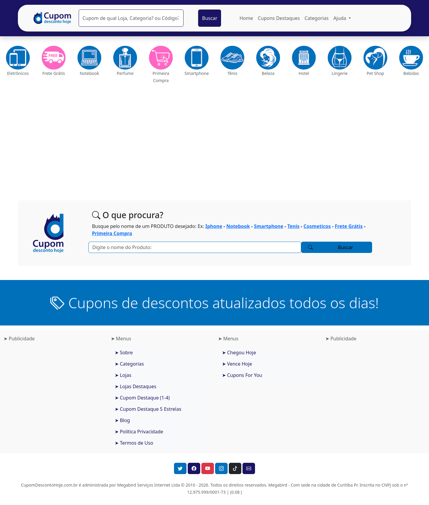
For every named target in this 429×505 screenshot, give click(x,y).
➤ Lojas (123, 375)
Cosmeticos (317, 226)
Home (246, 18)
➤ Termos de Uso (134, 443)
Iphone (213, 226)
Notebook (238, 226)
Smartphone (268, 226)
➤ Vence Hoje (237, 364)
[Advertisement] (214, 139)
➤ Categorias (129, 364)
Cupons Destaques (279, 18)
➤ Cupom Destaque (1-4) (142, 397)
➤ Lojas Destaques (135, 386)
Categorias (316, 18)
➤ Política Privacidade (139, 431)
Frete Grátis (349, 226)
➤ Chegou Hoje (239, 352)
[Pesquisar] (131, 18)
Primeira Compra (112, 233)
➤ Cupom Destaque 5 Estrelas (148, 409)
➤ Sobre (124, 352)
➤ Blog (122, 420)
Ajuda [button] (340, 18)
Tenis (293, 226)
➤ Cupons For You (242, 375)
